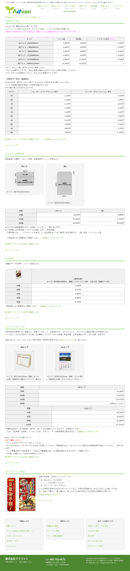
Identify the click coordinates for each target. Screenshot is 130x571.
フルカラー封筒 (93, 531)
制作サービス (56, 7)
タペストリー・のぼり (95, 546)
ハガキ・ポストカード (14, 536)
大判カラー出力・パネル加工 (98, 526)
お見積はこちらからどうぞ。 (55, 139)
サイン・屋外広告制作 (55, 536)
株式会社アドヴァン (19, 560)
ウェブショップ (68, 340)
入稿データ (82, 7)
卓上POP (91, 536)
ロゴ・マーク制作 (53, 531)
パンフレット (11, 546)
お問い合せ (105, 7)
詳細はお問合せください (48, 495)
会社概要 (93, 7)
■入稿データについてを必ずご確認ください (22, 139)
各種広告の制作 (52, 526)
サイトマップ (118, 7)
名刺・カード (11, 526)
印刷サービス (42, 7)
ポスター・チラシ (13, 541)
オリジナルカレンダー (95, 541)
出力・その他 (70, 7)
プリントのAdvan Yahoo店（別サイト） (20, 531)
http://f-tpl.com (111, 562)
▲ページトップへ (12, 145)
